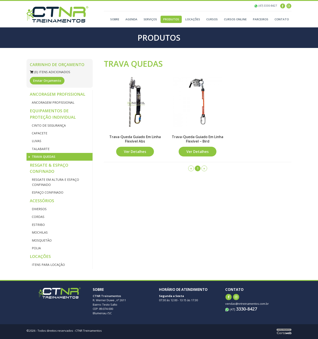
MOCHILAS (39, 232)
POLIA (36, 248)
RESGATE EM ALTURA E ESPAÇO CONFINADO (55, 182)
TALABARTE (40, 149)
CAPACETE (39, 133)
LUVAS (36, 141)
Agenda (131, 19)
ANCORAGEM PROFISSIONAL (57, 94)
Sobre (114, 19)
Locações (192, 19)
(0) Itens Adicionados (50, 72)
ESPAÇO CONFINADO (47, 192)
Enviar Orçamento (47, 80)
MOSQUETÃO (41, 240)
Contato (281, 19)
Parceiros (260, 19)
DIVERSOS (39, 209)
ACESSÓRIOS (42, 200)
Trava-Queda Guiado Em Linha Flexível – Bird (197, 138)
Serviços (150, 19)
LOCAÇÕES (40, 256)
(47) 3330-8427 (265, 6)
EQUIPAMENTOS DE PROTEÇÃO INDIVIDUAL (53, 114)
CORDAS (37, 217)
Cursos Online (235, 19)
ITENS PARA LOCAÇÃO (48, 265)
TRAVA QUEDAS (43, 156)
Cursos (212, 19)
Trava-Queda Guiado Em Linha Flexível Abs (135, 138)
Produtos (171, 19)
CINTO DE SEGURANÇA (48, 125)
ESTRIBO (38, 225)
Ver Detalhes (135, 151)
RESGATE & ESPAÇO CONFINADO (49, 168)
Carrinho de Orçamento (57, 64)
